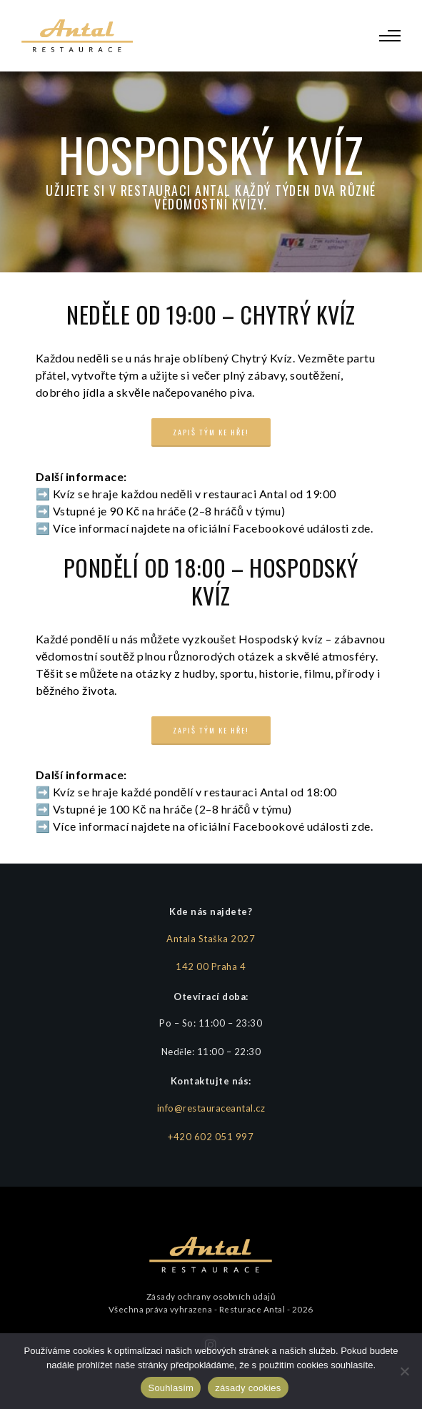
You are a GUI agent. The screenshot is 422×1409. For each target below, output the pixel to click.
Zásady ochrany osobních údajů (211, 1296)
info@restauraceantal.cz (211, 1108)
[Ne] (404, 1371)
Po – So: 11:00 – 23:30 (210, 1023)
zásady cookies (248, 1388)
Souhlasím (171, 1388)
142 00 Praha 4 (211, 966)
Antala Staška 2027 (210, 938)
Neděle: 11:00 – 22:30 (211, 1051)
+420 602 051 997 (210, 1136)
